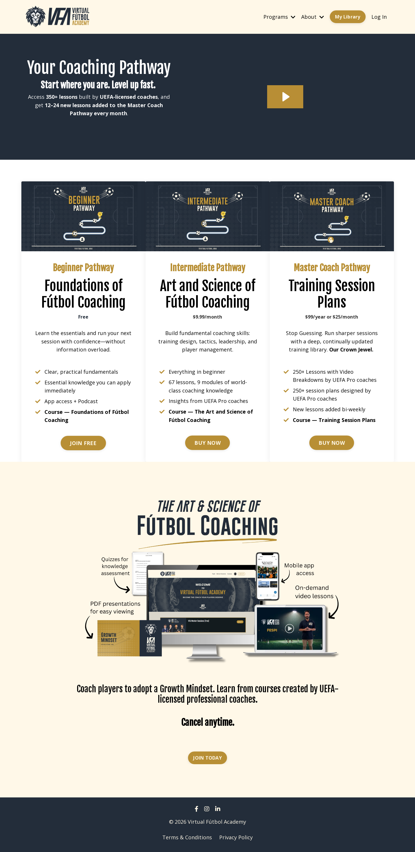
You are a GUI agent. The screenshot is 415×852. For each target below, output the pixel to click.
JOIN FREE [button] (83, 443)
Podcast (88, 401)
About (312, 16)
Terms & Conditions (187, 837)
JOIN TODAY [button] (207, 758)
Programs (279, 16)
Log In (379, 16)
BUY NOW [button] (207, 443)
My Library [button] (347, 17)
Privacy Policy (236, 837)
